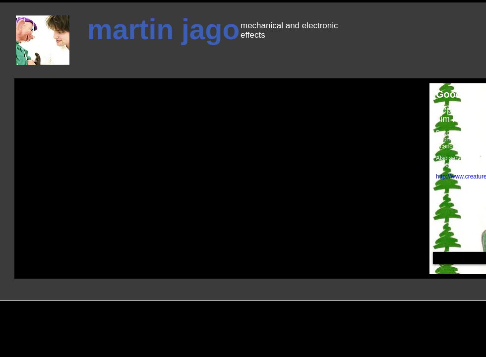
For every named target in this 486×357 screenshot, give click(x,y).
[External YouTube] (205, 152)
